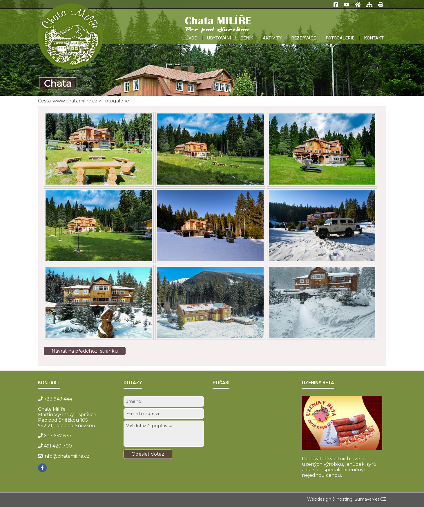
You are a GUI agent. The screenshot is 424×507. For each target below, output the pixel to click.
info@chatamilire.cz (66, 456)
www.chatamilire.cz (75, 101)
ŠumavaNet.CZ (370, 499)
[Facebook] (42, 467)
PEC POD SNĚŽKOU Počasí (253, 418)
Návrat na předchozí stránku (85, 351)
